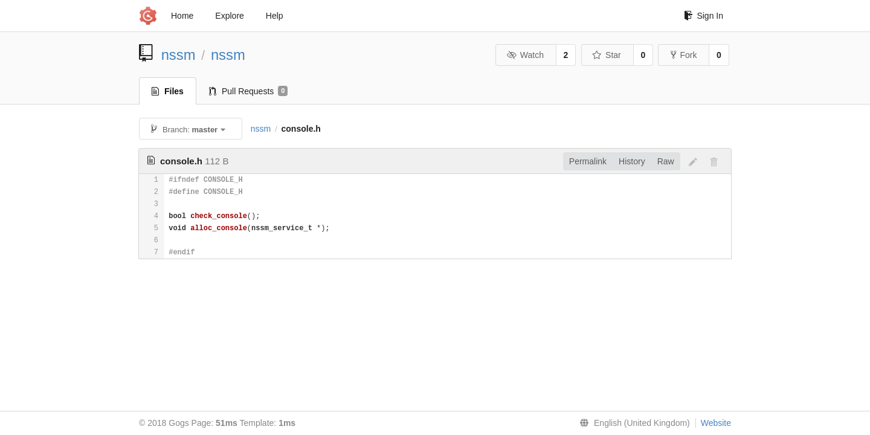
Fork (684, 55)
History (632, 161)
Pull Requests (248, 91)
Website (716, 423)
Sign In (703, 16)
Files (168, 91)
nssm (178, 55)
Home (182, 16)
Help (274, 16)
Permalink (588, 161)
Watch (525, 55)
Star (606, 55)
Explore (229, 16)
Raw (665, 161)
